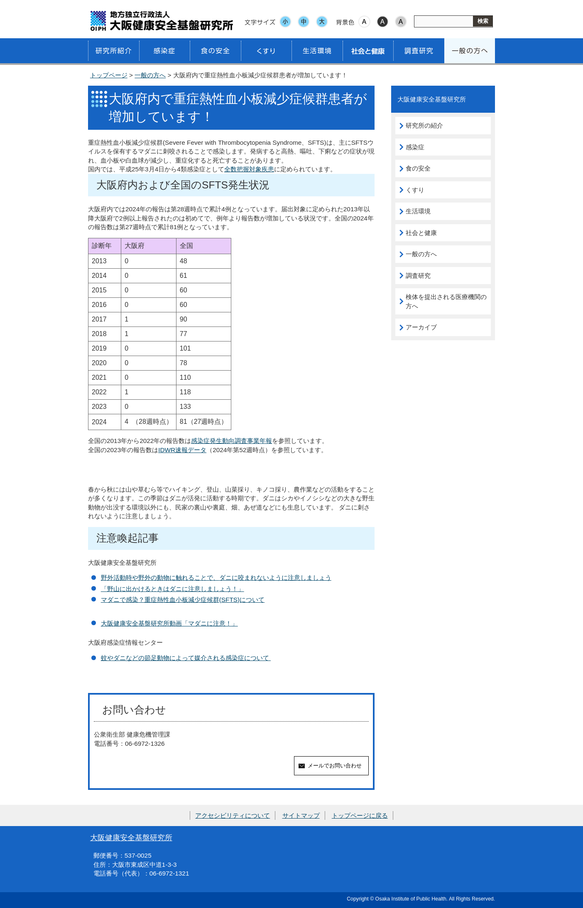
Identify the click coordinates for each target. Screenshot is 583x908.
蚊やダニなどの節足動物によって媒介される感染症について (186, 657)
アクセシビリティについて (232, 815)
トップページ (108, 75)
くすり (415, 189)
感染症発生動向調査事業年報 (231, 440)
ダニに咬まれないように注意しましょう (275, 577)
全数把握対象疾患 (249, 169)
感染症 (415, 147)
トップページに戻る (360, 815)
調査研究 (418, 275)
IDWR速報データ (182, 449)
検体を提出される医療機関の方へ (446, 301)
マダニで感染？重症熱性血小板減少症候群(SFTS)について (183, 599)
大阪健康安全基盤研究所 (131, 837)
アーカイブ (421, 327)
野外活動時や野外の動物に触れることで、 (160, 577)
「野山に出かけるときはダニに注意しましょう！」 (172, 588)
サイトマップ (301, 815)
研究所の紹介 (424, 125)
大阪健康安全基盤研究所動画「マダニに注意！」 (169, 623)
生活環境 (418, 211)
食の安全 (418, 168)
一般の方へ (150, 75)
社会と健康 (421, 232)
